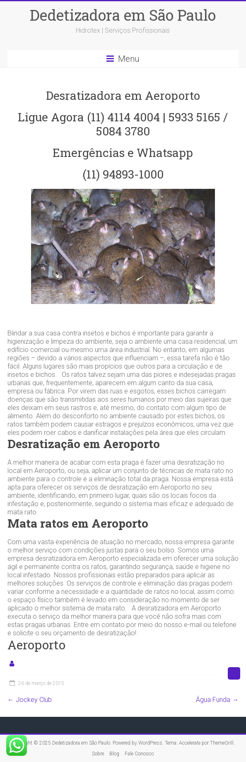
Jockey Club (29, 700)
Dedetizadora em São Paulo (123, 15)
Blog (114, 754)
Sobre (98, 754)
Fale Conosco (139, 754)
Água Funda (217, 700)
